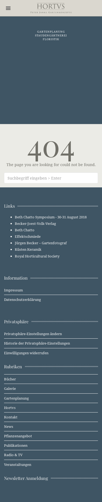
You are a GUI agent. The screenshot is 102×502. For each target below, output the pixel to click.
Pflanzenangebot (18, 436)
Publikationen (15, 445)
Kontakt (10, 417)
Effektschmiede (28, 236)
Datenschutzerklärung (22, 299)
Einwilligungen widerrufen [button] (26, 352)
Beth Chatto (24, 230)
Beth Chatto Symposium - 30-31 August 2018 (51, 217)
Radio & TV (13, 454)
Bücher (10, 379)
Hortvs (10, 407)
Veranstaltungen (17, 464)
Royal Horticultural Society (37, 256)
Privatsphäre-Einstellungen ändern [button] (33, 333)
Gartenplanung (16, 398)
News (8, 426)
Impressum (13, 290)
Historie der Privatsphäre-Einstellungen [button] (37, 343)
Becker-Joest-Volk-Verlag (35, 223)
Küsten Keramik (28, 249)
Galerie (10, 388)
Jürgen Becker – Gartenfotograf (41, 242)
